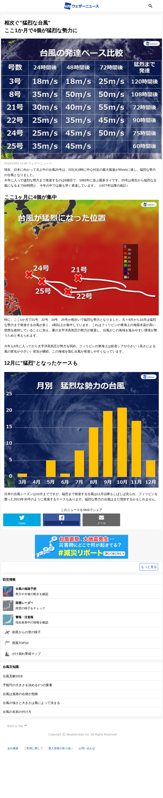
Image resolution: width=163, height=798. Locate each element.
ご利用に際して (38, 748)
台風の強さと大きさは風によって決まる (32, 703)
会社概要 (14, 748)
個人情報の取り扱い (68, 748)
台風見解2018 (14, 676)
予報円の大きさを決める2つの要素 (28, 685)
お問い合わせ (97, 748)
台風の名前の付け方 (18, 712)
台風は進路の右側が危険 (21, 694)
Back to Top (16, 726)
